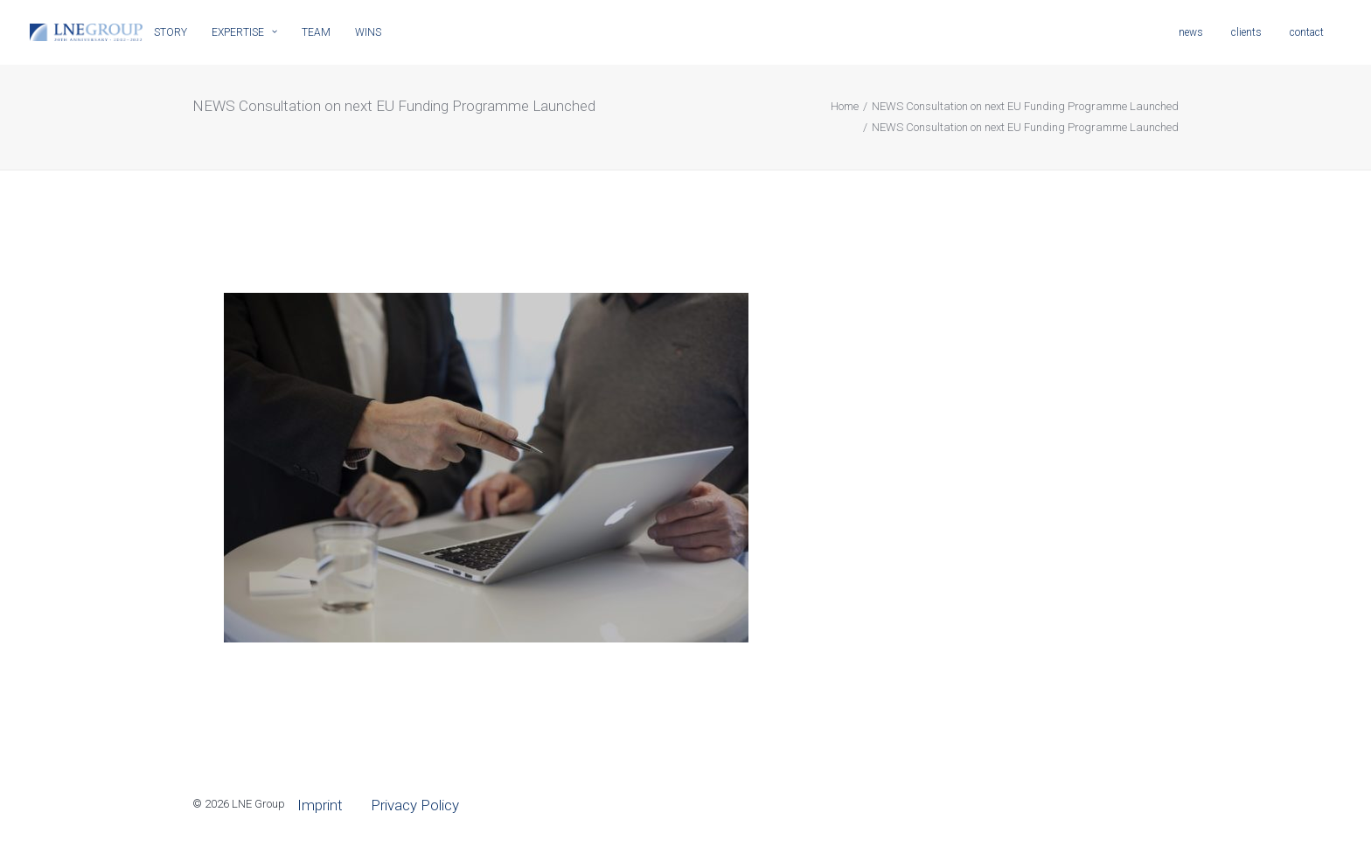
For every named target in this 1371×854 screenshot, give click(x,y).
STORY (170, 32)
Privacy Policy (415, 805)
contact (1307, 32)
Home (845, 106)
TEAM (316, 32)
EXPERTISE (244, 32)
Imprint (320, 805)
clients (1246, 32)
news (1191, 32)
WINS (368, 32)
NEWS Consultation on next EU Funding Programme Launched (1025, 106)
